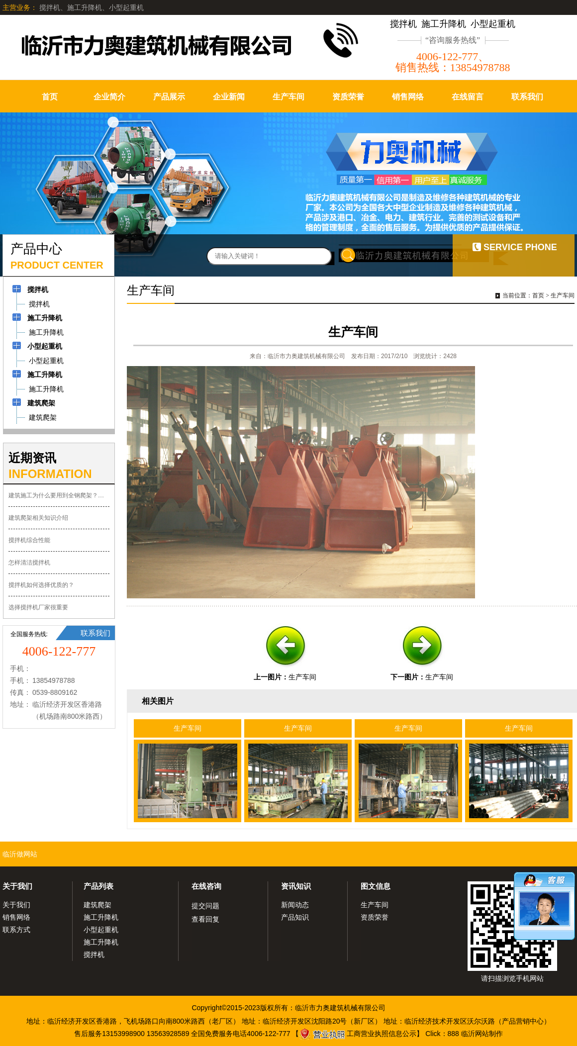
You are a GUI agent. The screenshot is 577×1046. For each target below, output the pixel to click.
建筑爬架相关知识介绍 (38, 517)
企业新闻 (229, 97)
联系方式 (16, 930)
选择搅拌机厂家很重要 (38, 607)
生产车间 (288, 97)
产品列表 (98, 886)
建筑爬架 (97, 905)
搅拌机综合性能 (29, 540)
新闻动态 (295, 905)
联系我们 (527, 97)
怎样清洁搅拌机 (29, 562)
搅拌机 (94, 954)
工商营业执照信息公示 (357, 1034)
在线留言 (467, 97)
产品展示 (169, 97)
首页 (50, 97)
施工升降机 (101, 917)
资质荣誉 (348, 97)
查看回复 (205, 919)
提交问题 (205, 906)
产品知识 (295, 917)
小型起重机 (101, 930)
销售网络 (408, 97)
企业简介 (109, 97)
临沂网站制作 (482, 1034)
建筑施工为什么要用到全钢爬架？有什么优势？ (58, 495)
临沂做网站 (19, 854)
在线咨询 (206, 886)
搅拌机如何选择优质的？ (41, 584)
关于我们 (17, 886)
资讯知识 (296, 886)
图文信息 (375, 886)
